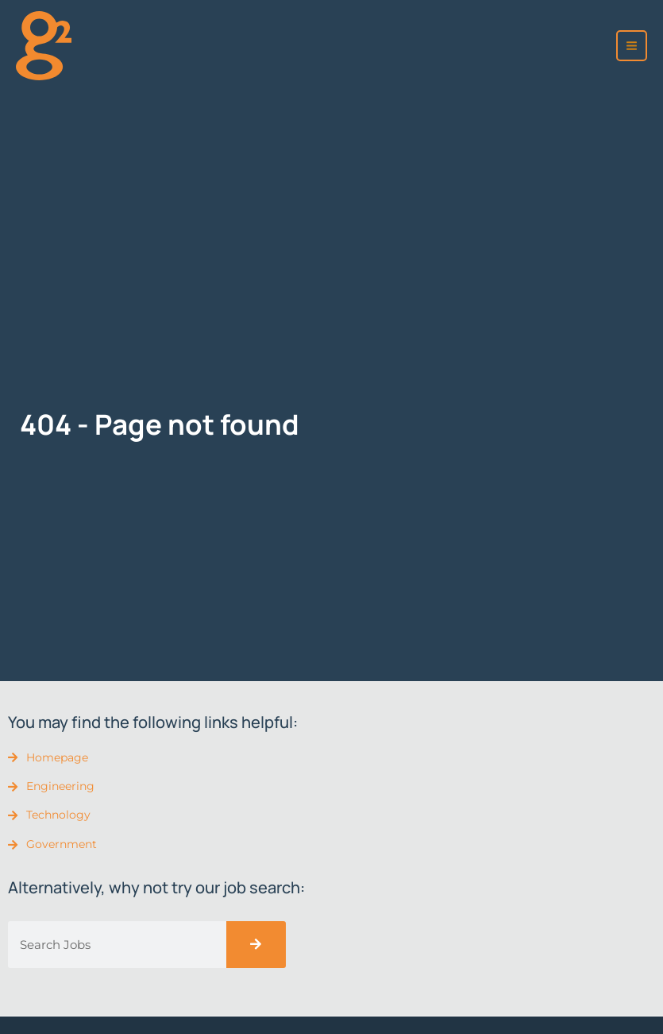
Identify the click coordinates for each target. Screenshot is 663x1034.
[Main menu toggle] (632, 46)
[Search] (256, 944)
